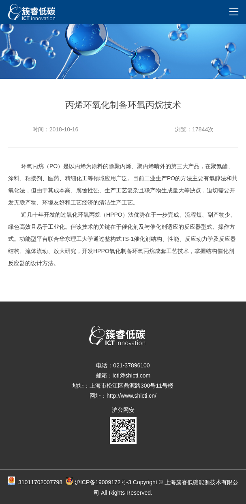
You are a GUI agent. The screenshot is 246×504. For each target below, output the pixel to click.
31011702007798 (45, 482)
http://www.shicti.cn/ (131, 395)
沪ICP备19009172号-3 (103, 482)
